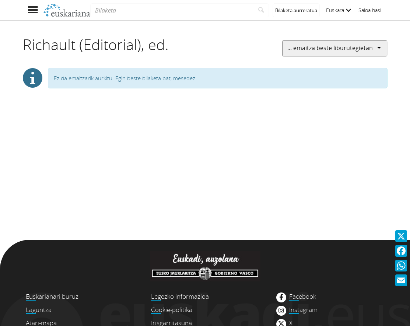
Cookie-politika (171, 309)
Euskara (338, 10)
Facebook (302, 296)
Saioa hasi (369, 10)
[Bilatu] (261, 10)
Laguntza (39, 309)
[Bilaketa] (171, 10)
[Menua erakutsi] (33, 10)
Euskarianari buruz (52, 296)
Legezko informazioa (180, 296)
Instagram (303, 309)
